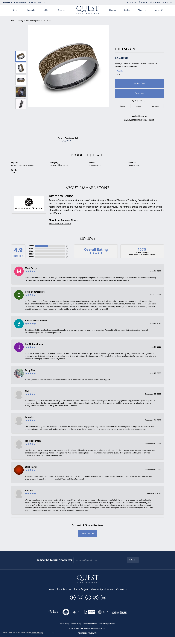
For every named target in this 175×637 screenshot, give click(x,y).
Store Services (64, 589)
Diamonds (30, 10)
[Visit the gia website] (103, 612)
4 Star (31, 248)
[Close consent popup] (53, 632)
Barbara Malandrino (36, 320)
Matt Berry (31, 268)
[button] (131, 2)
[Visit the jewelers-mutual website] (119, 612)
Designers (61, 10)
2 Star (31, 254)
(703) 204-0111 (68, 141)
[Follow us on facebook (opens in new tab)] (73, 597)
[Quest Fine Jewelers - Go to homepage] (87, 579)
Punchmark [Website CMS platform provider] (92, 633)
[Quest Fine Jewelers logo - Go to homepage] (87, 10)
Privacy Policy (76, 623)
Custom (112, 10)
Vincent (29, 490)
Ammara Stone (95, 165)
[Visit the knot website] (53, 612)
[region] (68, 80)
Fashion (46, 10)
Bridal (14, 10)
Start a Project (81, 589)
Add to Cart (139, 83)
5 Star (31, 246)
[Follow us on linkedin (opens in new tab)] (103, 597)
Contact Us (158, 10)
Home (13, 21)
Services (127, 10)
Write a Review (87, 533)
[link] (14, 2)
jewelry (20, 21)
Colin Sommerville (35, 291)
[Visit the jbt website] (77, 612)
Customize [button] (139, 93)
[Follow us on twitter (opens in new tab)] (95, 597)
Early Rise (30, 370)
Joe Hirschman (33, 440)
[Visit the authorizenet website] (66, 612)
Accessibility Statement (107, 623)
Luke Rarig (31, 466)
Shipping (122, 106)
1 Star (31, 256)
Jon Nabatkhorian (34, 344)
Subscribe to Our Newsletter (54, 560)
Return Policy (64, 623)
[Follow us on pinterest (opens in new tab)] (88, 597)
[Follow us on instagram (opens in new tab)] (80, 597)
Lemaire (29, 417)
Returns (138, 106)
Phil (27, 391)
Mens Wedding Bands (33, 21)
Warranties (155, 106)
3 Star (31, 251)
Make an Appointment (102, 589)
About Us (142, 10)
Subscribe (132, 560)
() (67, 246)
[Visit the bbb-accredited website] (89, 612)
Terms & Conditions (90, 623)
